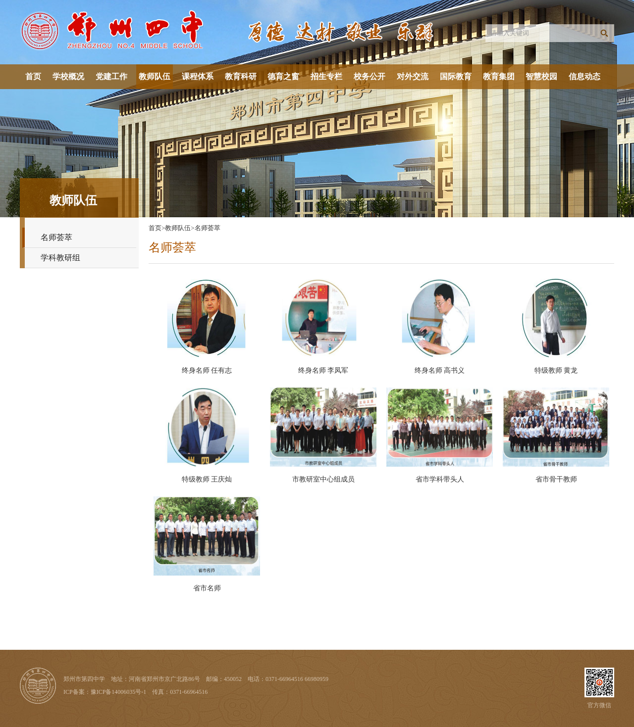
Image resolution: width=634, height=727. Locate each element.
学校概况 (68, 76)
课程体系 (197, 76)
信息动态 (584, 76)
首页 (33, 76)
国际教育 (456, 76)
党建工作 (111, 76)
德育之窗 (283, 76)
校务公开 (369, 76)
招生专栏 (326, 76)
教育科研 (241, 76)
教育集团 (499, 76)
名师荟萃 (56, 237)
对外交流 (412, 76)
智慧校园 (541, 76)
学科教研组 (60, 257)
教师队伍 (154, 76)
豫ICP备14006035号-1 (119, 691)
